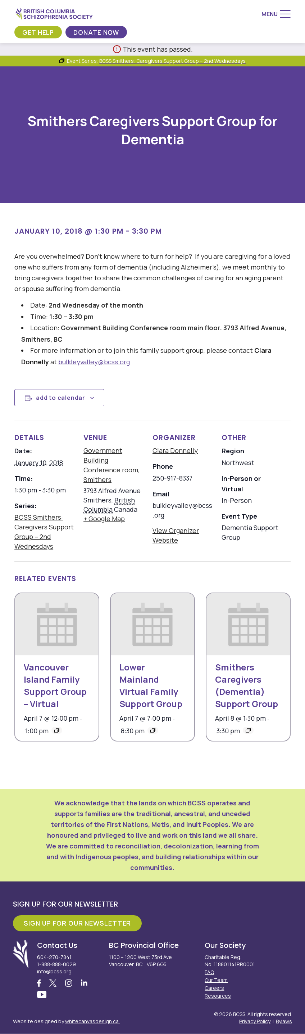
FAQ (209, 972)
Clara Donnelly (175, 450)
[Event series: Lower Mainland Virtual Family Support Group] (152, 730)
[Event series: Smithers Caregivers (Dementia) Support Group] (248, 730)
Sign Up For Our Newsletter (77, 923)
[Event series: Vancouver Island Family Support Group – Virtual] (56, 730)
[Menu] (276, 14)
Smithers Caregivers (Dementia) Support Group (246, 685)
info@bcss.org (54, 971)
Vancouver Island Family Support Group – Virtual (55, 685)
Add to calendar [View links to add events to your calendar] (60, 398)
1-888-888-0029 (56, 964)
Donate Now (97, 32)
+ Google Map (104, 518)
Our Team (216, 980)
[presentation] (56, 624)
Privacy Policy (254, 1021)
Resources (218, 995)
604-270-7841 (54, 957)
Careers (214, 987)
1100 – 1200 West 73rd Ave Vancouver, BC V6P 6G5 (140, 961)
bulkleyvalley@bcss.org (94, 361)
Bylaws (284, 1021)
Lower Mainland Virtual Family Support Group (150, 685)
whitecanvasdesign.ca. (92, 1021)
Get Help (38, 32)
